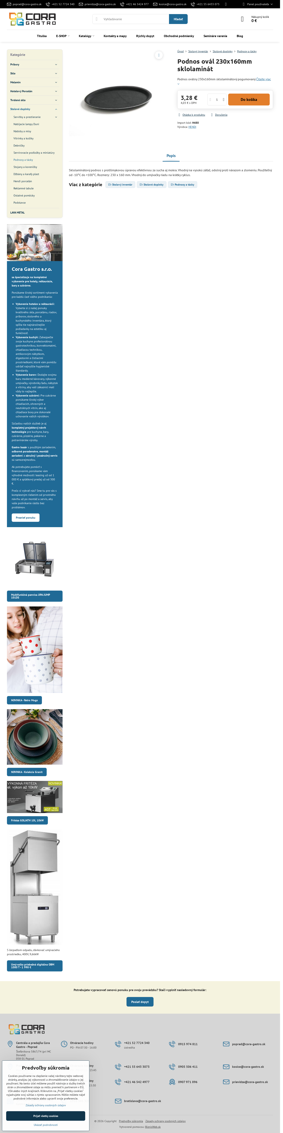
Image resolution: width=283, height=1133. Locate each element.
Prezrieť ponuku (25, 517)
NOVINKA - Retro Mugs (24, 700)
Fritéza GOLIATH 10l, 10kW (27, 820)
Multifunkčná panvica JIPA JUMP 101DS (30, 596)
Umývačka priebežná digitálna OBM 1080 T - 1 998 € (32, 966)
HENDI (192, 127)
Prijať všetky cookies (45, 1116)
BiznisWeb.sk (153, 1127)
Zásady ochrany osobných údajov (165, 1121)
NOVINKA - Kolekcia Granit (26, 772)
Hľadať (178, 19)
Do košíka (249, 99)
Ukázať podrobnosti (46, 1125)
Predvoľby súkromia (131, 1121)
